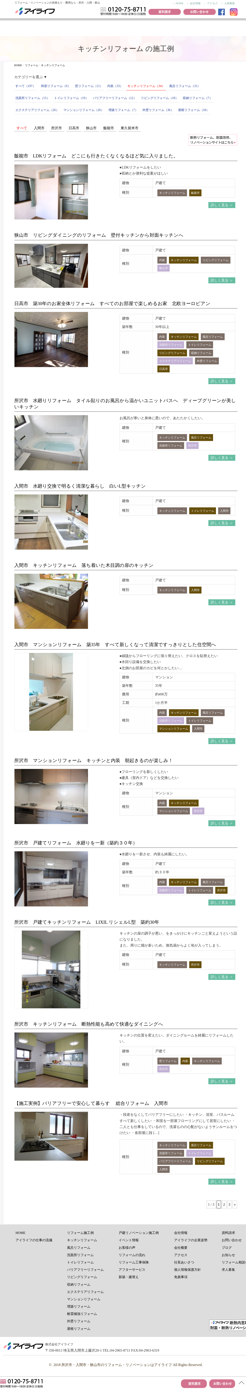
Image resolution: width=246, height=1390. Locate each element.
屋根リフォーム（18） (193, 110)
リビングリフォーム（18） (159, 98)
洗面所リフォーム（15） (32, 98)
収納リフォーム (78, 1284)
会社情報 (195, 3)
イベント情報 (134, 29)
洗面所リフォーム (80, 1255)
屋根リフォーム (78, 1328)
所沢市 (56, 128)
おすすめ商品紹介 (160, 29)
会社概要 (180, 1247)
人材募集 (229, 3)
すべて (21, 128)
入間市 (39, 128)
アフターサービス (132, 1269)
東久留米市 (129, 128)
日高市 (74, 128)
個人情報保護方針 (187, 1269)
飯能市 (108, 128)
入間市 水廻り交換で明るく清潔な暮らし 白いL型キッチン (80, 485)
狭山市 (91, 128)
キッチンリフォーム (82, 1240)
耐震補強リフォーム (82, 1314)
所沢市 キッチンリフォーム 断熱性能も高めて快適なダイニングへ (88, 1024)
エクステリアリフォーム (85, 1292)
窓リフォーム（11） (89, 86)
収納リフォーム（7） (197, 98)
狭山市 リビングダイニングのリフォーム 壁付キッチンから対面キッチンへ (98, 235)
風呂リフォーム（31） (184, 86)
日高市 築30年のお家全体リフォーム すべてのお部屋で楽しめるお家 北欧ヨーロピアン (112, 303)
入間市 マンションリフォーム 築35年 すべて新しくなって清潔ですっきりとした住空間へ (115, 644)
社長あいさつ (184, 1262)
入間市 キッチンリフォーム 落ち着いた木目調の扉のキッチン (84, 565)
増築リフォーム (78, 1306)
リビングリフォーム (82, 1277)
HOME (179, 3)
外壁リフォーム (78, 1321)
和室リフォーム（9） (56, 86)
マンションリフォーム (83, 1299)
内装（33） (115, 86)
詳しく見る (219, 205)
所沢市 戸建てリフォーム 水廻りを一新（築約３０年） (75, 842)
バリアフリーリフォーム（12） (114, 98)
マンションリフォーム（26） (83, 110)
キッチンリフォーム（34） (146, 86)
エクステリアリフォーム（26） (37, 110)
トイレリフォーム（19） (71, 98)
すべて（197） (25, 86)
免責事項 (180, 1277)
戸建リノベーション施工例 (139, 1233)
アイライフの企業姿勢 (190, 1240)
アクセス (212, 3)
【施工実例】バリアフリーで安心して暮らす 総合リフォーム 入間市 (91, 1103)
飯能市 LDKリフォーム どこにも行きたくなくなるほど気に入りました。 (96, 155)
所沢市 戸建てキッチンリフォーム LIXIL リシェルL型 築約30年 (86, 922)
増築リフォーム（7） (123, 110)
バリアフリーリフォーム (85, 1269)
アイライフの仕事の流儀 (18, 29)
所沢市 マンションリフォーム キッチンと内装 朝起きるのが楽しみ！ (93, 760)
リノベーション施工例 (50, 29)
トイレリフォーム (80, 1262)
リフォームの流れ (185, 29)
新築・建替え (129, 1277)
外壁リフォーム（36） (158, 110)
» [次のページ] (235, 1204)
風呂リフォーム (78, 1247)
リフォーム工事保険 (212, 29)
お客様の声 (106, 29)
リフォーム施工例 (80, 29)
